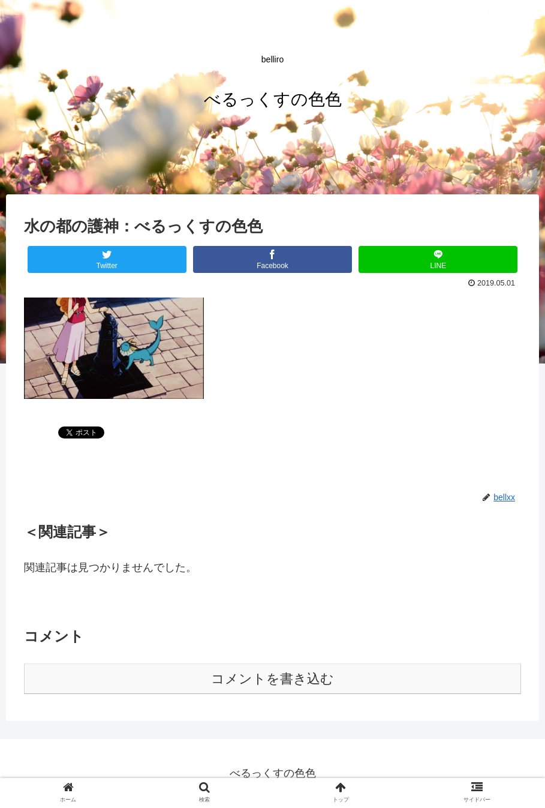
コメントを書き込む (272, 678)
